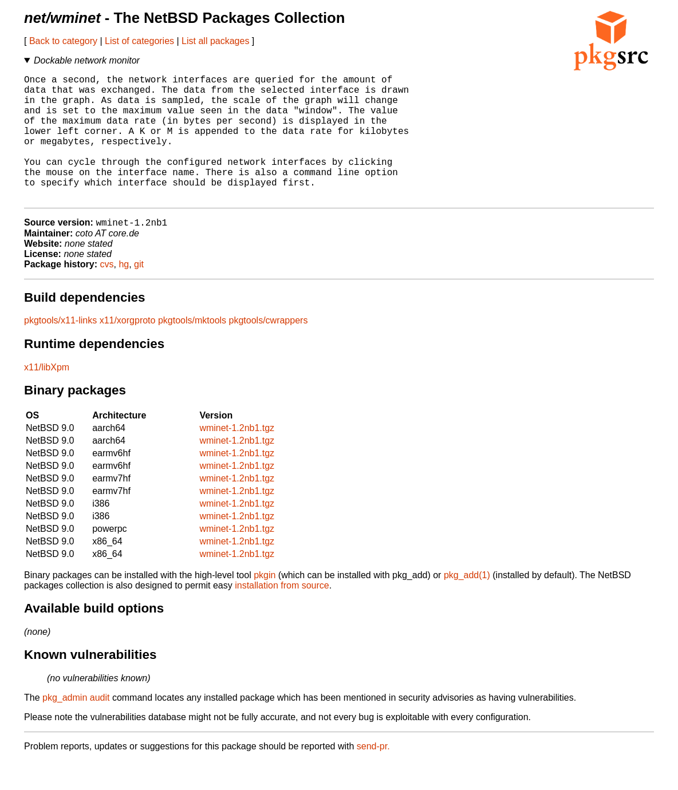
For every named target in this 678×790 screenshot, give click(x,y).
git (139, 293)
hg (124, 293)
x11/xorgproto (128, 349)
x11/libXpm (46, 396)
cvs (107, 293)
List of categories (139, 41)
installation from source (282, 614)
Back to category (63, 41)
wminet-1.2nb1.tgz (236, 457)
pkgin (264, 604)
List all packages (215, 41)
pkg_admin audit (75, 727)
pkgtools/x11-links (60, 349)
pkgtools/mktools (192, 349)
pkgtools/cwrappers (268, 349)
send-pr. (373, 775)
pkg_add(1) (467, 604)
